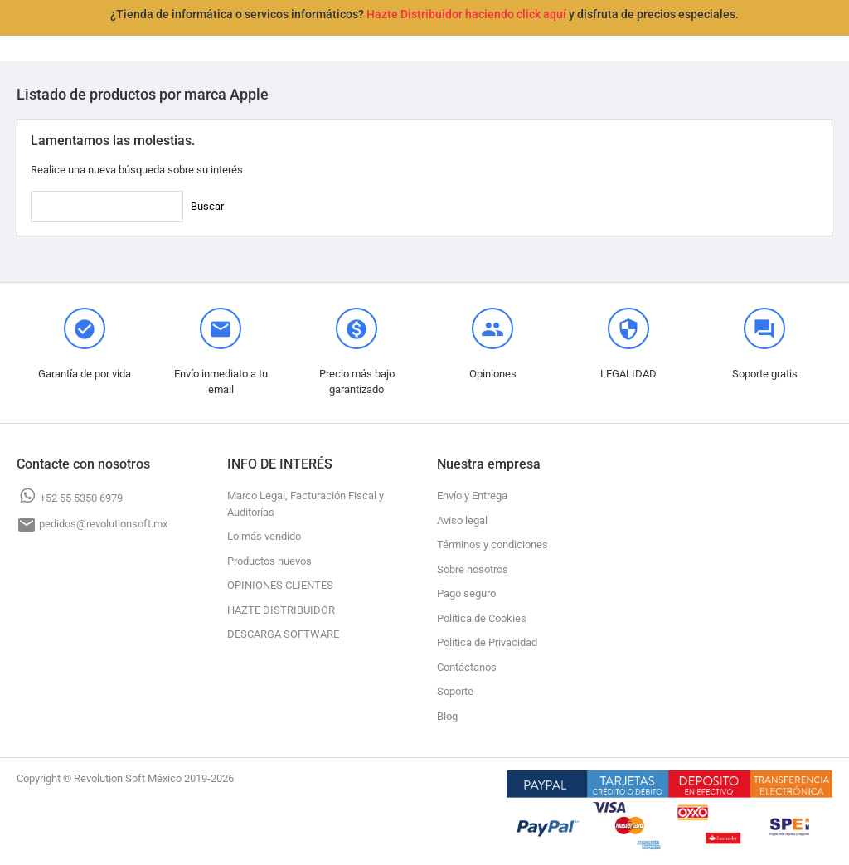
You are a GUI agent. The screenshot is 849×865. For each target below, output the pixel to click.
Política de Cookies (481, 618)
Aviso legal (462, 520)
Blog (447, 716)
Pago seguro (466, 593)
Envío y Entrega (472, 495)
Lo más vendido (264, 536)
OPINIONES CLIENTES (280, 585)
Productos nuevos (269, 561)
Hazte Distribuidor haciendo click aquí (466, 14)
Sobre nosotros (472, 569)
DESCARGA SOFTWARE (283, 634)
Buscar (207, 206)
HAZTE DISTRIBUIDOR (281, 610)
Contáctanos (467, 667)
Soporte (455, 691)
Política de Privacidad (487, 642)
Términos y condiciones (492, 544)
